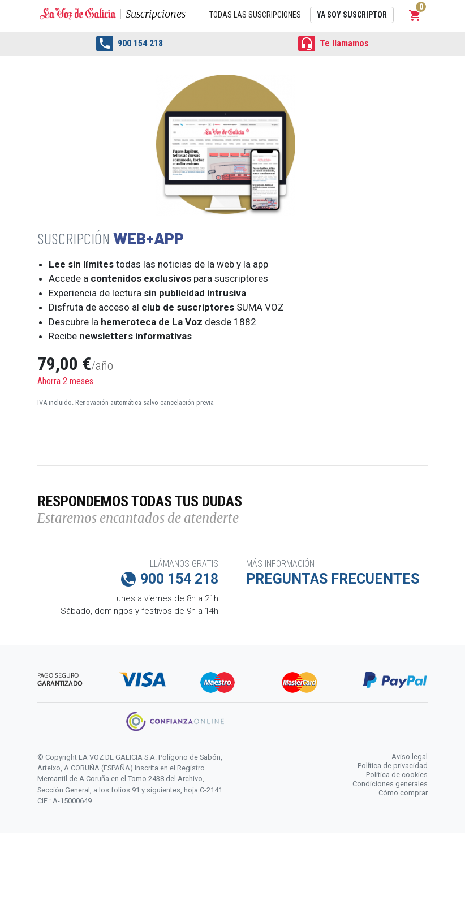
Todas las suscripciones (255, 14)
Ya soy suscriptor (352, 14)
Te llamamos (333, 43)
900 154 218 (129, 43)
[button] (415, 15)
